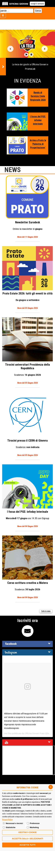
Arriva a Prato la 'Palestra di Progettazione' (38, 144)
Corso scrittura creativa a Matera (27, 567)
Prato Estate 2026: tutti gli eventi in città (27, 278)
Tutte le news (46, 611)
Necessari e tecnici (14, 823)
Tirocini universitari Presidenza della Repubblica (27, 351)
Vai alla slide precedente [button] (10, 49)
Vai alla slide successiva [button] (45, 49)
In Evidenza (27, 80)
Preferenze (34, 823)
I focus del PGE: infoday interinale (38, 120)
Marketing (34, 827)
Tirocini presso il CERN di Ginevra (27, 424)
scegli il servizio (37, 3)
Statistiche (10, 827)
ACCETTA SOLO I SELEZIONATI (27, 838)
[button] (26, 55)
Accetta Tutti (27, 845)
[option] (27, 52)
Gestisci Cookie (27, 832)
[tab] (27, 644)
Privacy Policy (7, 819)
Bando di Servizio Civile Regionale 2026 (38, 96)
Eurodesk (27, 207)
